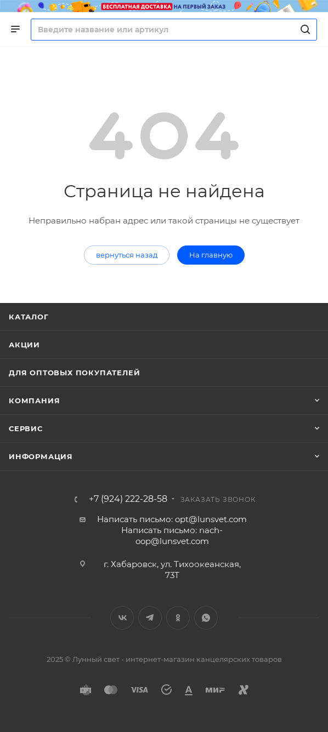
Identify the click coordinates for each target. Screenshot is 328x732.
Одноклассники (178, 618)
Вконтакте (122, 618)
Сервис (26, 428)
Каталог (29, 316)
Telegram (150, 618)
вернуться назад (126, 254)
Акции (24, 344)
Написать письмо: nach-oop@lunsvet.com (172, 535)
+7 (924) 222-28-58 (128, 499)
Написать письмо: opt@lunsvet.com (172, 519)
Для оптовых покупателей (74, 372)
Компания (34, 400)
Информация (41, 456)
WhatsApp (206, 618)
